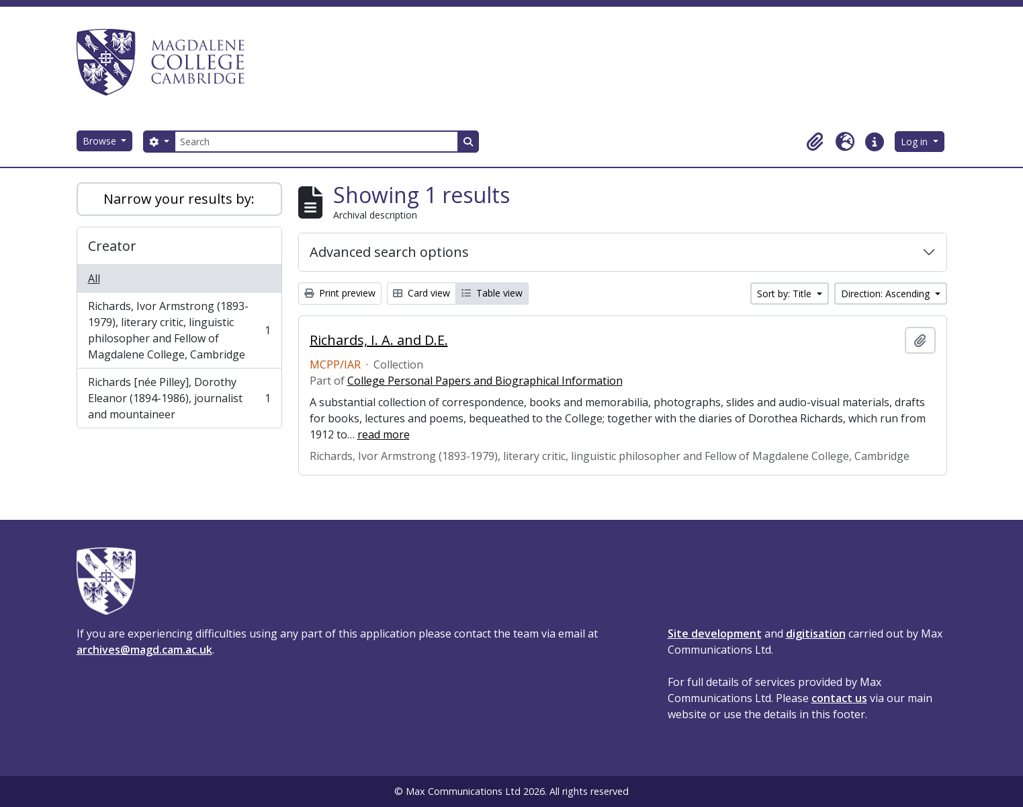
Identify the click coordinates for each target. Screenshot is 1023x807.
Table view (492, 292)
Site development (715, 633)
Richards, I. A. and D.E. (379, 340)
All (94, 278)
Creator (112, 246)
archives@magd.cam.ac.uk (144, 649)
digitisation (816, 633)
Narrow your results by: (179, 199)
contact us (839, 698)
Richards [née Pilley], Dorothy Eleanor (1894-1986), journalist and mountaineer (179, 398)
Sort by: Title (785, 293)
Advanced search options (389, 252)
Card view (421, 292)
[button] (815, 142)
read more (383, 434)
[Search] (316, 141)
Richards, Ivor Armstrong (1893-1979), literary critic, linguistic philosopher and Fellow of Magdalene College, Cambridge (179, 330)
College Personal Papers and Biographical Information (485, 380)
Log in (915, 141)
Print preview (339, 292)
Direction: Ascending (886, 293)
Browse (101, 140)
